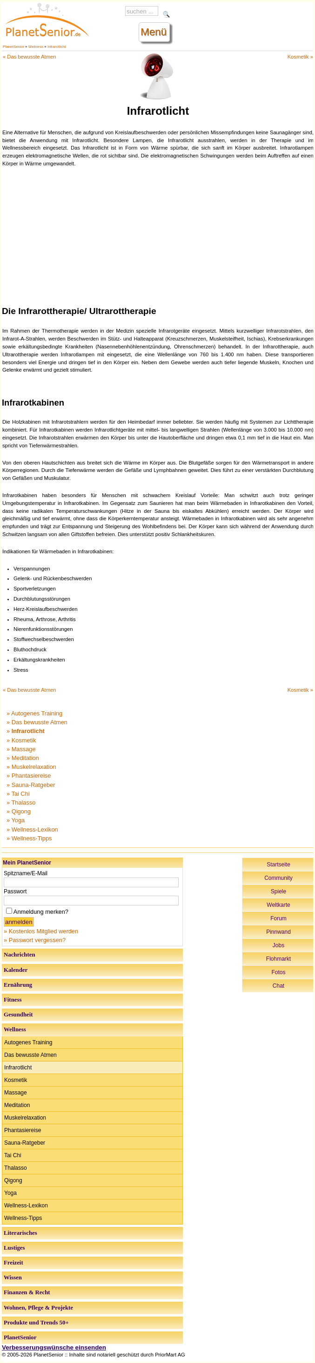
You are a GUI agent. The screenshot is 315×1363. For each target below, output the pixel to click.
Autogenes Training (28, 1042)
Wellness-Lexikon (26, 1205)
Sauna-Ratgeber (24, 1143)
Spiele (278, 891)
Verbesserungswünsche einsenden (54, 1347)
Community (278, 878)
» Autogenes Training (34, 713)
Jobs (278, 945)
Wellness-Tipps (23, 1218)
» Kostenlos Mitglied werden (41, 931)
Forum (278, 918)
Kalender (15, 970)
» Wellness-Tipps (29, 838)
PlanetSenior (13, 47)
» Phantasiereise (29, 775)
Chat (278, 986)
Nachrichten (19, 954)
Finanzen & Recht (27, 1292)
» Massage (21, 749)
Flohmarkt (278, 959)
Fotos (278, 972)
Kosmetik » (300, 56)
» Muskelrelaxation (31, 766)
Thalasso (15, 1168)
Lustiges (14, 1248)
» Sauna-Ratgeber (31, 784)
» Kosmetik (21, 740)
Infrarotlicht (56, 47)
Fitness (12, 999)
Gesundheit (18, 1014)
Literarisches (20, 1233)
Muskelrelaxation (25, 1117)
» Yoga (16, 820)
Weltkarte (278, 905)
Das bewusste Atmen (30, 1055)
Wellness (35, 47)
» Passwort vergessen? (35, 940)
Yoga (10, 1193)
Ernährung (18, 985)
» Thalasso (21, 802)
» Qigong (19, 811)
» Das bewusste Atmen (37, 722)
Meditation (17, 1105)
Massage (15, 1092)
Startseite (278, 864)
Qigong (13, 1180)
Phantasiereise (22, 1130)
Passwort (15, 891)
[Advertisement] (158, 235)
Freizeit (13, 1262)
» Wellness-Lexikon (32, 829)
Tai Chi (12, 1155)
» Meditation (23, 757)
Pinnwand (278, 932)
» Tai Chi (18, 793)
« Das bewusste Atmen (29, 56)
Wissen (13, 1277)
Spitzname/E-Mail (25, 873)
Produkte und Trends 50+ (36, 1322)
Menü (154, 32)
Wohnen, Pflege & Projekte (38, 1307)
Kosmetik (15, 1080)
